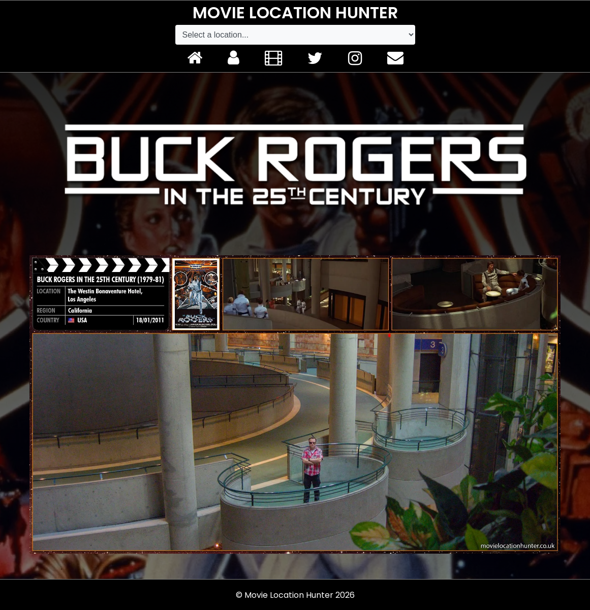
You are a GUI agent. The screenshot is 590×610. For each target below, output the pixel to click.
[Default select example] (295, 35)
